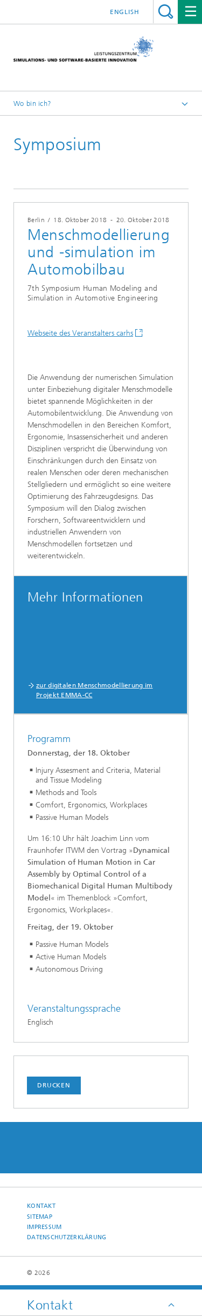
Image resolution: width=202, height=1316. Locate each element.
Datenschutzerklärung (67, 1237)
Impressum (44, 1227)
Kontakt (41, 1206)
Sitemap (39, 1216)
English (125, 12)
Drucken (54, 1085)
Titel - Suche (166, 11)
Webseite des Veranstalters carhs (80, 333)
